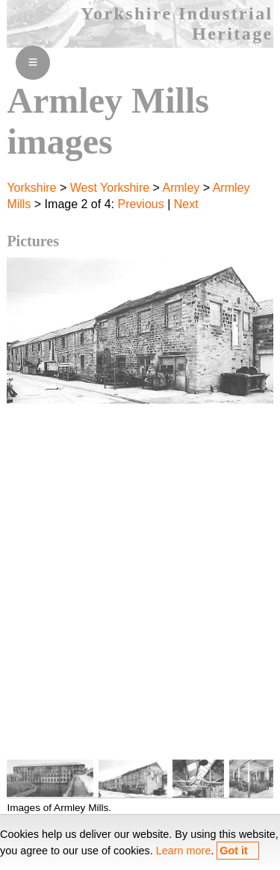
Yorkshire (31, 187)
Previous (140, 204)
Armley (181, 187)
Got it (234, 851)
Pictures (33, 241)
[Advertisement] (140, 590)
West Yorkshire (109, 187)
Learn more (183, 851)
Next (186, 204)
